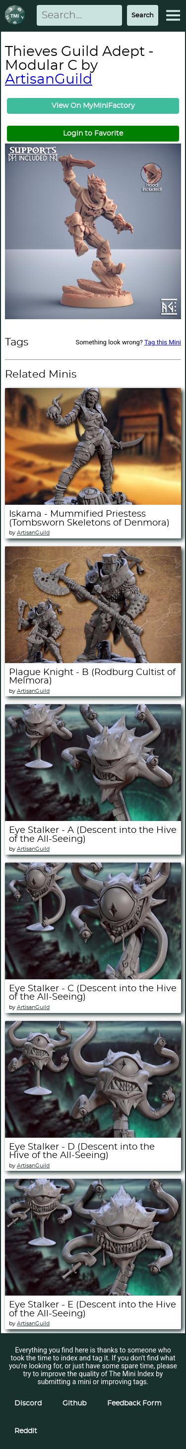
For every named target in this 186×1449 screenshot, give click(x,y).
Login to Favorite (93, 133)
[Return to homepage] (17, 15)
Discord (28, 1403)
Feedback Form (134, 1403)
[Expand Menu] (173, 15)
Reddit (25, 1431)
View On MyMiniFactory (93, 105)
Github (74, 1403)
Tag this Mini (162, 342)
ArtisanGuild (48, 80)
